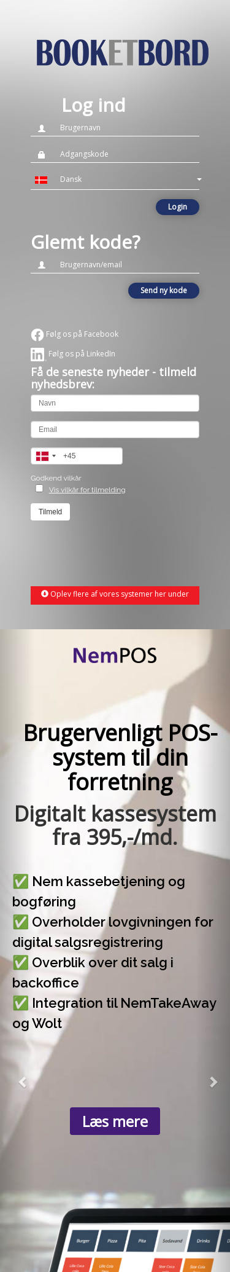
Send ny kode (163, 290)
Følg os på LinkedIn (73, 353)
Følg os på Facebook (74, 334)
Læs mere (115, 1121)
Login (177, 207)
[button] (115, 179)
